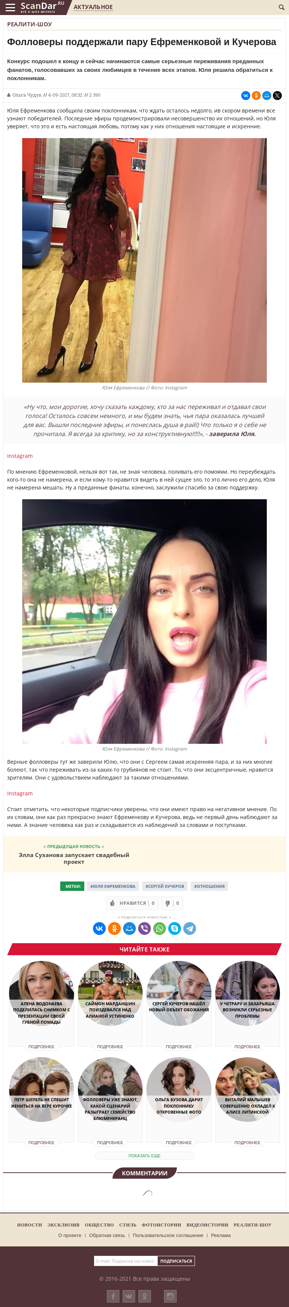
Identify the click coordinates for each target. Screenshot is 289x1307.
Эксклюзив (63, 1225)
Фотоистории (161, 1225)
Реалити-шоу (29, 24)
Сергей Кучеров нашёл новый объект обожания (179, 1007)
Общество (99, 1225)
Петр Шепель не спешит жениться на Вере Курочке (41, 1103)
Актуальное (93, 7)
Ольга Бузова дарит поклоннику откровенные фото (179, 1106)
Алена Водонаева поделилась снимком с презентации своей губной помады (41, 1013)
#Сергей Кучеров (165, 886)
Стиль (128, 1225)
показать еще (144, 1156)
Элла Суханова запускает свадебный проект (74, 858)
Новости (29, 1225)
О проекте (69, 1235)
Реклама (221, 1235)
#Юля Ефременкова (112, 886)
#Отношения (209, 886)
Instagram (20, 455)
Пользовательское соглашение (168, 1235)
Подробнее (42, 1046)
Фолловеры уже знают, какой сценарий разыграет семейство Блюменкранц (110, 1109)
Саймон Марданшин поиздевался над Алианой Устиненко (110, 1010)
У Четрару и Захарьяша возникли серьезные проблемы (247, 1010)
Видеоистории (207, 1225)
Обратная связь (107, 1235)
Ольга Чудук (26, 95)
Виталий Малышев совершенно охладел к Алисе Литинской (247, 1106)
